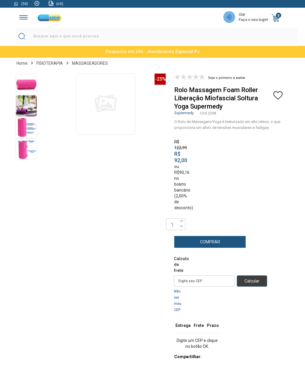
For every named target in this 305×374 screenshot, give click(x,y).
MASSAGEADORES (90, 63)
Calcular (251, 281)
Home (22, 63)
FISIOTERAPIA (49, 63)
